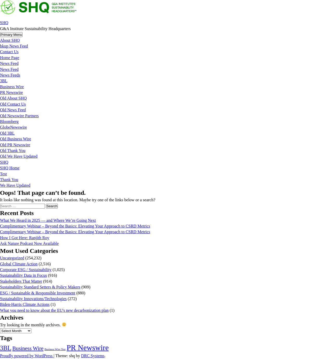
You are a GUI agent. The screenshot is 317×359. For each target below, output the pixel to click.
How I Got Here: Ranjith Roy (24, 238)
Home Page (9, 58)
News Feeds (10, 75)
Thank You (9, 179)
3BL (3, 81)
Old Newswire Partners (19, 116)
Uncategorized (12, 258)
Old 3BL (7, 133)
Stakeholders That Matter (21, 281)
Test (3, 174)
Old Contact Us (13, 104)
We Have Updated (15, 185)
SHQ (4, 22)
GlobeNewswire (13, 127)
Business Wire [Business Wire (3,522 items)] (28, 348)
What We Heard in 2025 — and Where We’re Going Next (48, 220)
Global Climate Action (19, 264)
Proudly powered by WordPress (26, 356)
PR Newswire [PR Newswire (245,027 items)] (88, 347)
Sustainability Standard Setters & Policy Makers (40, 287)
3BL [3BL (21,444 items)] (5, 347)
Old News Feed (13, 110)
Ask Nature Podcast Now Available (29, 243)
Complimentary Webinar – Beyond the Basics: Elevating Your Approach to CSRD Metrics (75, 226)
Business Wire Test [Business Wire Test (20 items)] (54, 349)
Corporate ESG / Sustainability (26, 269)
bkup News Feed (14, 46)
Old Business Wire (15, 139)
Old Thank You (12, 150)
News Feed (9, 63)
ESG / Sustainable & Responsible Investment (37, 293)
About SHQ (10, 40)
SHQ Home (9, 168)
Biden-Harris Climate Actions (25, 304)
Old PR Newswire (15, 145)
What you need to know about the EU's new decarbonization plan (54, 310)
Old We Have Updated (19, 156)
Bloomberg (9, 121)
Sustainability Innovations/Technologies (33, 298)
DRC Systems (92, 356)
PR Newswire (11, 92)
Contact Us (9, 52)
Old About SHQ (13, 98)
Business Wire (12, 87)
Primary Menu (11, 35)
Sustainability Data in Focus (23, 275)
